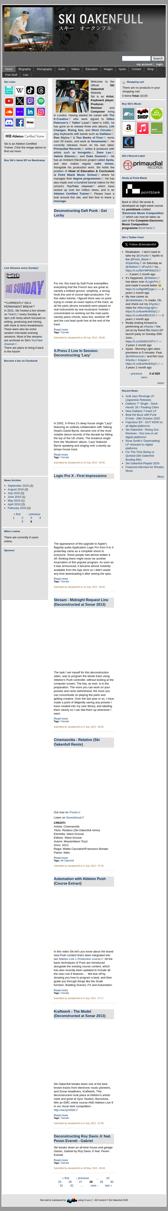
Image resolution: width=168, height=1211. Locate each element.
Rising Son (75, 130)
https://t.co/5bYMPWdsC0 (143, 270)
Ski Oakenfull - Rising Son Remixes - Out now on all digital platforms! (142, 433)
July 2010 (14, 493)
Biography (25, 69)
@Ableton (133, 266)
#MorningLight (147, 307)
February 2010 (17, 508)
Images (108, 69)
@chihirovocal (135, 356)
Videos (75, 69)
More (160, 476)
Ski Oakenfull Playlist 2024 (142, 463)
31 (61, 1185)
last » (108, 1185)
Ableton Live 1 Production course (80, 959)
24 (108, 1178)
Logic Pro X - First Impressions (80, 476)
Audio (61, 69)
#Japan (144, 360)
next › (94, 1185)
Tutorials (64, 332)
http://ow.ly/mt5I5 (66, 1110)
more (160, 383)
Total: (136, 95)
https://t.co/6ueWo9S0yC (142, 311)
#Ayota (154, 304)
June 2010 (14, 496)
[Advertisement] (26, 576)
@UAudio (143, 255)
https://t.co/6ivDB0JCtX (141, 315)
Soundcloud (75, 817)
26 (70, 1181)
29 (101, 1181)
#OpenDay (133, 263)
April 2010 (14, 504)
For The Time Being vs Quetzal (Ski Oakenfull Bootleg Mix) (139, 455)
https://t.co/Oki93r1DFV (141, 341)
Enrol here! (147, 228)
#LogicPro (153, 281)
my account (145, 64)
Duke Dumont (97, 156)
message (60, 201)
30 (111, 1181)
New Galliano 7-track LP (140, 411)
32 (71, 1185)
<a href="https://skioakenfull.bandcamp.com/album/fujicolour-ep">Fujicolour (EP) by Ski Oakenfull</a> (23, 212)
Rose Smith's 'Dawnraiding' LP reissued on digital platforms (142, 444)
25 (60, 1181)
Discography (44, 69)
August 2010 (16, 489)
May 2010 (14, 500)
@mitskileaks (135, 300)
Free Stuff (11, 74)
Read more (61, 329)
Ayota (122, 69)
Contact (136, 69)
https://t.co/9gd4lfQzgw (141, 289)
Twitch (13, 314)
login (159, 64)
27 (80, 1181)
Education (92, 69)
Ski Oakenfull (67, 860)
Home (8, 69)
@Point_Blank (140, 259)
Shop (150, 69)
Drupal (89, 1200)
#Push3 (148, 266)
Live (25, 74)
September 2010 (18, 485)
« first (17, 514)
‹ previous (34, 514)
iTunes (74, 812)
